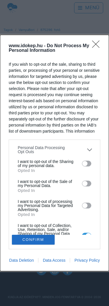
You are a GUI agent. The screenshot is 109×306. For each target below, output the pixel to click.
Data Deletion (21, 260)
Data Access (54, 260)
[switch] (86, 163)
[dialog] (54, 153)
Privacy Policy (87, 260)
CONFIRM (33, 239)
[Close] (97, 46)
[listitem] (54, 150)
